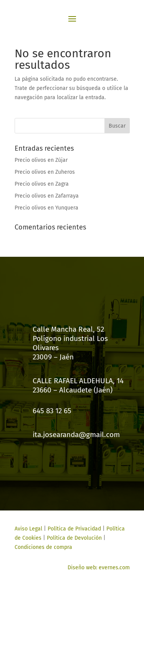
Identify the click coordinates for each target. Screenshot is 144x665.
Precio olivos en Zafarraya (47, 196)
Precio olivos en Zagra (42, 184)
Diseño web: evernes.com (99, 567)
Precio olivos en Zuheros (45, 172)
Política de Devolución (74, 538)
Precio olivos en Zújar (41, 160)
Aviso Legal (28, 528)
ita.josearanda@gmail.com (76, 434)
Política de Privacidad (74, 528)
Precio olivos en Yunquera (46, 207)
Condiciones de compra (43, 547)
